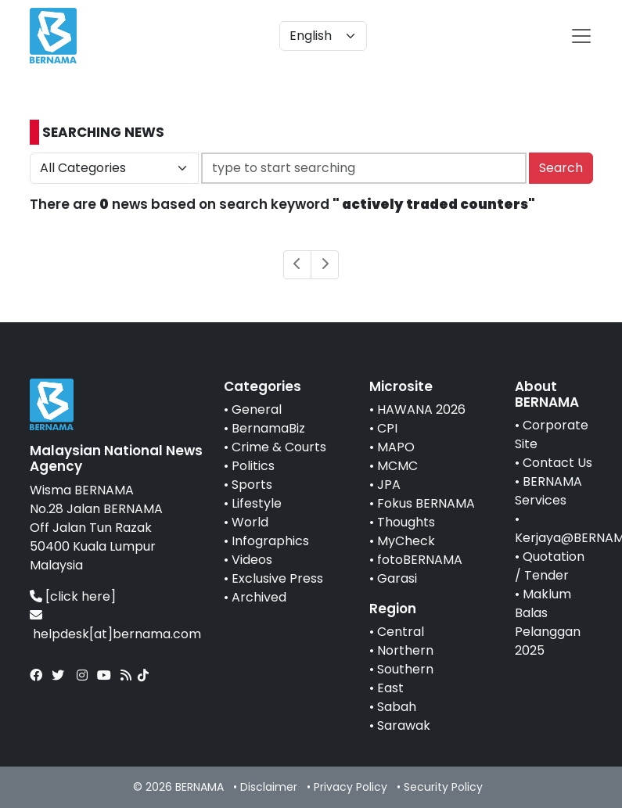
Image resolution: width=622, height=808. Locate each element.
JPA (389, 485)
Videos (252, 560)
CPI (387, 428)
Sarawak (403, 725)
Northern (405, 650)
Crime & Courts (279, 447)
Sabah (396, 707)
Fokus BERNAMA (426, 503)
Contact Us (557, 463)
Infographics (270, 541)
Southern (405, 669)
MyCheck (406, 541)
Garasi (397, 578)
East (390, 688)
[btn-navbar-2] (581, 36)
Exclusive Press (277, 578)
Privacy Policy (350, 787)
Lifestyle (257, 503)
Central (400, 632)
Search (561, 168)
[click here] (80, 596)
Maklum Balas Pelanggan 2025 (548, 622)
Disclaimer (268, 787)
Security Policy (443, 787)
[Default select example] (323, 36)
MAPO (396, 447)
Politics (253, 466)
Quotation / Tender (549, 566)
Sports (252, 485)
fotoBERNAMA (419, 560)
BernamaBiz (268, 428)
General (257, 409)
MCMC (397, 466)
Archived (259, 597)
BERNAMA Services (548, 490)
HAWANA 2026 (421, 409)
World (250, 522)
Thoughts (406, 522)
